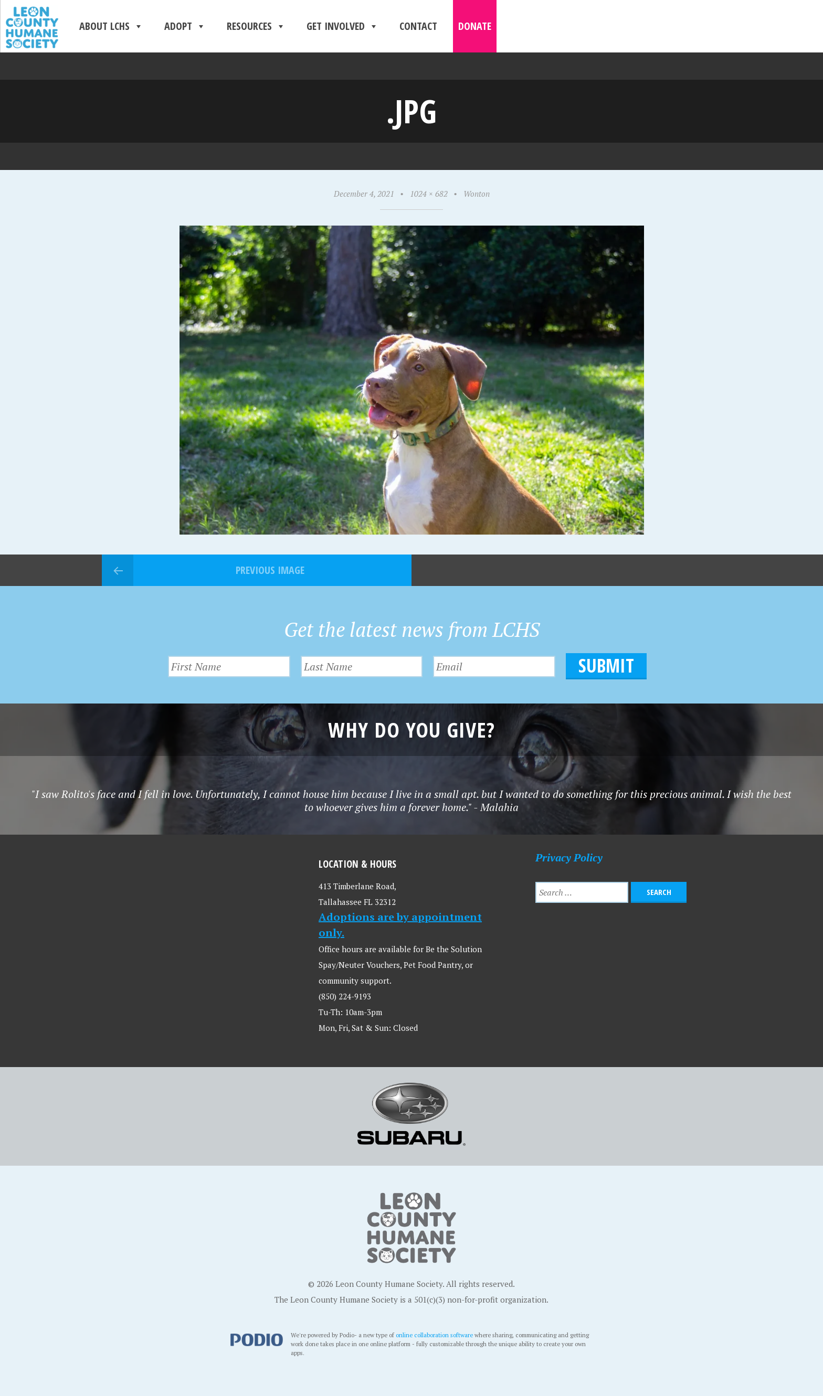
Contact (418, 26)
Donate (474, 26)
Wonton (476, 193)
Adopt (185, 26)
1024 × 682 (429, 193)
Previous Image (270, 570)
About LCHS (111, 26)
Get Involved (342, 26)
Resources (256, 26)
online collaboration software (434, 1335)
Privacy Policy (569, 857)
